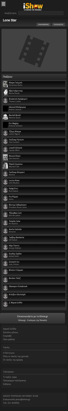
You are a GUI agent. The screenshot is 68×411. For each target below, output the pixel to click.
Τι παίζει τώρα (10, 377)
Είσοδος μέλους (10, 332)
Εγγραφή (7, 335)
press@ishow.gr (23, 399)
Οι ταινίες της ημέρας (13, 359)
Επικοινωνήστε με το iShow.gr (32, 316)
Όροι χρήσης (9, 339)
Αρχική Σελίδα (9, 328)
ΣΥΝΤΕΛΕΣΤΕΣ (58, 24)
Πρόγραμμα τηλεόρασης (14, 380)
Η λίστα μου (8, 352)
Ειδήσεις (7, 384)
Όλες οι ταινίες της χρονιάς (15, 356)
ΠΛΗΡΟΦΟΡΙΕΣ (43, 24)
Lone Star (9, 20)
